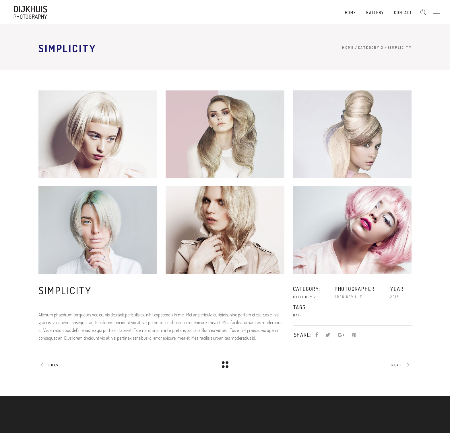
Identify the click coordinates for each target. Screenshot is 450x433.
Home (348, 47)
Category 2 (370, 47)
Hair (297, 315)
